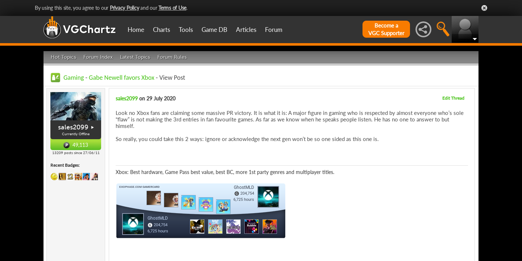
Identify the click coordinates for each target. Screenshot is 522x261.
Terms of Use (172, 8)
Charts (161, 29)
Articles (246, 29)
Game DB (214, 29)
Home (136, 29)
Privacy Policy (124, 8)
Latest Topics (135, 57)
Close (484, 8)
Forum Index (98, 57)
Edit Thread (453, 98)
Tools (186, 29)
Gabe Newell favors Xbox (121, 78)
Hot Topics (63, 57)
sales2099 (73, 127)
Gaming (73, 78)
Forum (273, 29)
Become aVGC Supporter (386, 29)
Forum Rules (172, 57)
